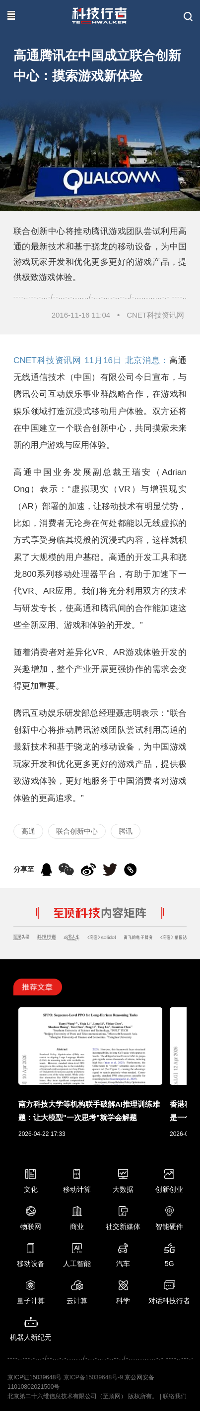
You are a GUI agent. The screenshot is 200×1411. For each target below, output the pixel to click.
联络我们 (175, 1396)
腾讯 (126, 831)
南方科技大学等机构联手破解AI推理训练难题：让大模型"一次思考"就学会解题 (89, 1111)
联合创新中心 (77, 831)
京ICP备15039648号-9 (93, 1377)
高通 (28, 831)
